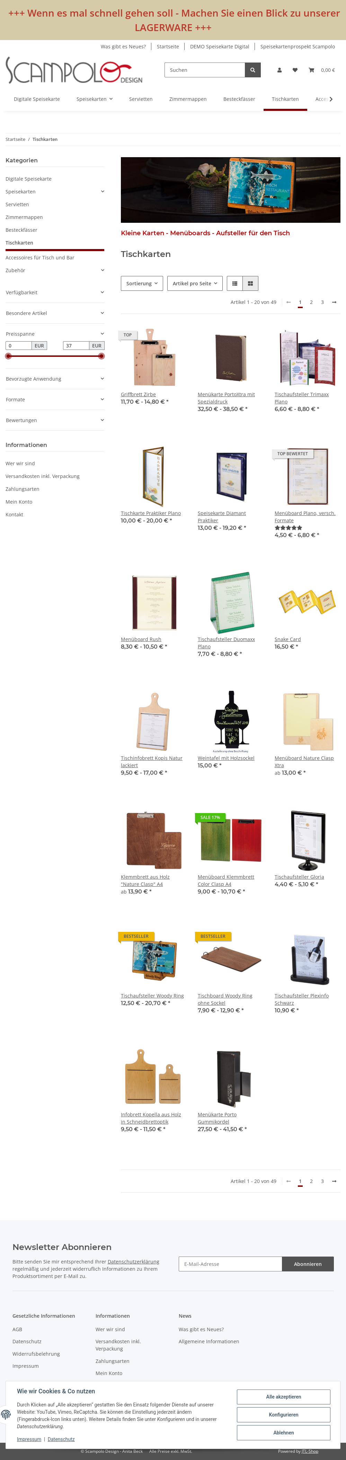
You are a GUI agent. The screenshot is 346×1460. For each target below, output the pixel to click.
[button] (279, 70)
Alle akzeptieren (283, 1397)
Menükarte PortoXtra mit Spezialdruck (226, 398)
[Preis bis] (76, 345)
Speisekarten (21, 191)
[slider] (8, 356)
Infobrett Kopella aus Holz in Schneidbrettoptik (151, 1118)
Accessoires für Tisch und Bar (40, 257)
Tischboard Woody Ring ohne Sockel (225, 999)
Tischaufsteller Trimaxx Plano (302, 398)
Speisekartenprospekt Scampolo (297, 46)
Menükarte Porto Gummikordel (217, 1118)
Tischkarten (19, 242)
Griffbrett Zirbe (138, 394)
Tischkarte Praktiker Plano (151, 513)
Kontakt (14, 514)
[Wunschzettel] (295, 70)
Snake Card (288, 639)
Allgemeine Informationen (209, 1341)
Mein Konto (19, 501)
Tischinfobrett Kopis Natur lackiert (152, 762)
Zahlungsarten (22, 489)
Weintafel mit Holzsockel (226, 758)
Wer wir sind (20, 463)
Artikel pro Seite (192, 283)
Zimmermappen (24, 217)
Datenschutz (27, 1341)
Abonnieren (308, 1264)
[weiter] (334, 302)
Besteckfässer (21, 230)
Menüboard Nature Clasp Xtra (304, 762)
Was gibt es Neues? (123, 46)
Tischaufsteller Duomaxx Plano (226, 643)
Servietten (17, 204)
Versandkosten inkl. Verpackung (43, 476)
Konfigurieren (283, 1415)
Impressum (25, 1366)
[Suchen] (205, 70)
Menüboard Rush (141, 639)
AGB (17, 1329)
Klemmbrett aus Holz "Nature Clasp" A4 (145, 880)
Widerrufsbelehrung (36, 1354)
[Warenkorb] (321, 70)
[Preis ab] (19, 345)
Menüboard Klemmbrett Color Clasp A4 (226, 880)
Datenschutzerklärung (133, 1261)
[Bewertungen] (288, 527)
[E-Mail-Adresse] (230, 1264)
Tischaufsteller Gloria (299, 877)
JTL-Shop (310, 1451)
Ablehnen (283, 1432)
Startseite (168, 46)
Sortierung (139, 283)
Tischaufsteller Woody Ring (152, 995)
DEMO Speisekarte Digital (219, 46)
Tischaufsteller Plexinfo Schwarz (302, 999)
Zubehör (15, 270)
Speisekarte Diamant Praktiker (222, 517)
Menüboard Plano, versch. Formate (305, 517)
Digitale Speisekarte (29, 178)
